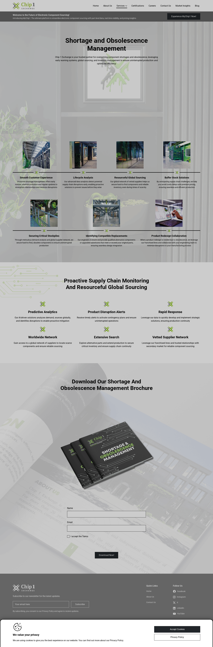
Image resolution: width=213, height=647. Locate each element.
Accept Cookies (177, 630)
